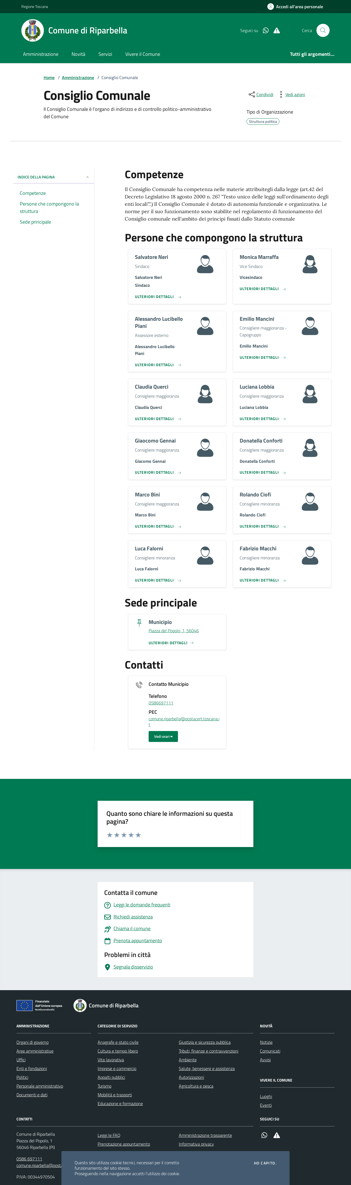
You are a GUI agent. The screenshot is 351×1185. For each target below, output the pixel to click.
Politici (22, 1077)
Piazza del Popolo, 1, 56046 (174, 631)
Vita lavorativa (111, 1059)
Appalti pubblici (111, 1077)
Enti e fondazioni (31, 1068)
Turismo (104, 1086)
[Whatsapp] (263, 30)
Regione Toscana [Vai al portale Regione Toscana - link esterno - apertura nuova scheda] (34, 6)
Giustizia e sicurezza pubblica (205, 1042)
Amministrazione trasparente (205, 1135)
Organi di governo (32, 1042)
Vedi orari (163, 736)
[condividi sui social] (260, 94)
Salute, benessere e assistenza (207, 1068)
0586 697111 (29, 1158)
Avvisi (265, 1059)
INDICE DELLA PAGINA (54, 177)
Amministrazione (40, 54)
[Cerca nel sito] (323, 30)
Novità (78, 54)
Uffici (21, 1059)
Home (49, 77)
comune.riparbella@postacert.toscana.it (184, 722)
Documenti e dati (31, 1094)
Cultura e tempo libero (118, 1051)
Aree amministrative (34, 1051)
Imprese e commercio (117, 1068)
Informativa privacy (196, 1144)
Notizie (266, 1042)
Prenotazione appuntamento (124, 1144)
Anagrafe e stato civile (118, 1042)
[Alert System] (274, 30)
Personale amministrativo (39, 1086)
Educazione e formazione (120, 1103)
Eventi (266, 1105)
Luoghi (266, 1096)
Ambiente (188, 1059)
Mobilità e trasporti (115, 1094)
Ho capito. (265, 1163)
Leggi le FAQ (109, 1135)
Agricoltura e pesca (196, 1086)
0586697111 (161, 703)
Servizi (105, 54)
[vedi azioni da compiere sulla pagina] (291, 94)
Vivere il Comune (142, 54)
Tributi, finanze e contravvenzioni (208, 1051)
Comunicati (270, 1051)
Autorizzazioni (191, 1077)
